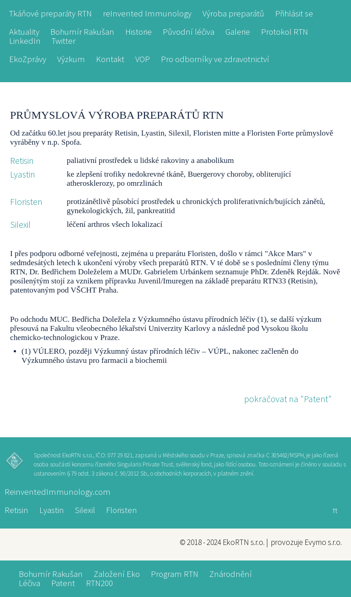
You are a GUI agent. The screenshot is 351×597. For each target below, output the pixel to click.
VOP (142, 59)
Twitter (63, 41)
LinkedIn (25, 41)
